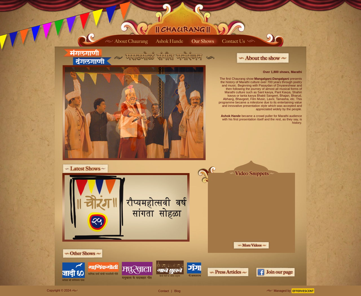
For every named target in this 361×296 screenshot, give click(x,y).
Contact (163, 291)
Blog (177, 291)
